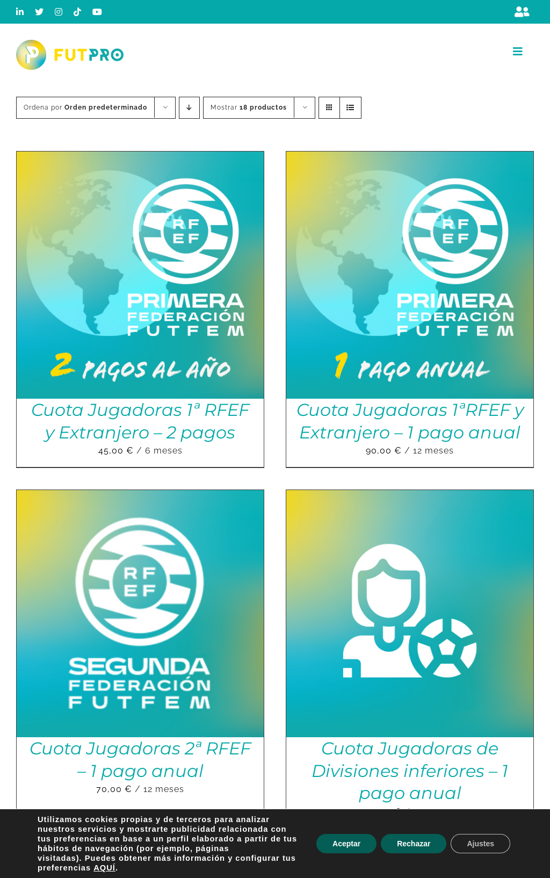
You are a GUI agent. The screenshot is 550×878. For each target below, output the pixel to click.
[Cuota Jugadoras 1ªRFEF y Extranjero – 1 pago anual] (409, 159)
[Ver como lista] (350, 107)
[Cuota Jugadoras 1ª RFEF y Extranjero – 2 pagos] (140, 159)
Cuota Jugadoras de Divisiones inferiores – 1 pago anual (410, 770)
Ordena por (85, 107)
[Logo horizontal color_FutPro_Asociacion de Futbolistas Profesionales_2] (70, 44)
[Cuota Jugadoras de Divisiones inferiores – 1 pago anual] (409, 497)
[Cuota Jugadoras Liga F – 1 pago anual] (140, 858)
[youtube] (97, 12)
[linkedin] (20, 12)
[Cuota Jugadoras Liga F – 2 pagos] (409, 858)
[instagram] (59, 12)
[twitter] (39, 12)
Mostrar (249, 107)
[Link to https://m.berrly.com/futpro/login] (522, 12)
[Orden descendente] (189, 108)
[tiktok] (78, 12)
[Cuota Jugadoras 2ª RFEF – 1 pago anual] (140, 497)
